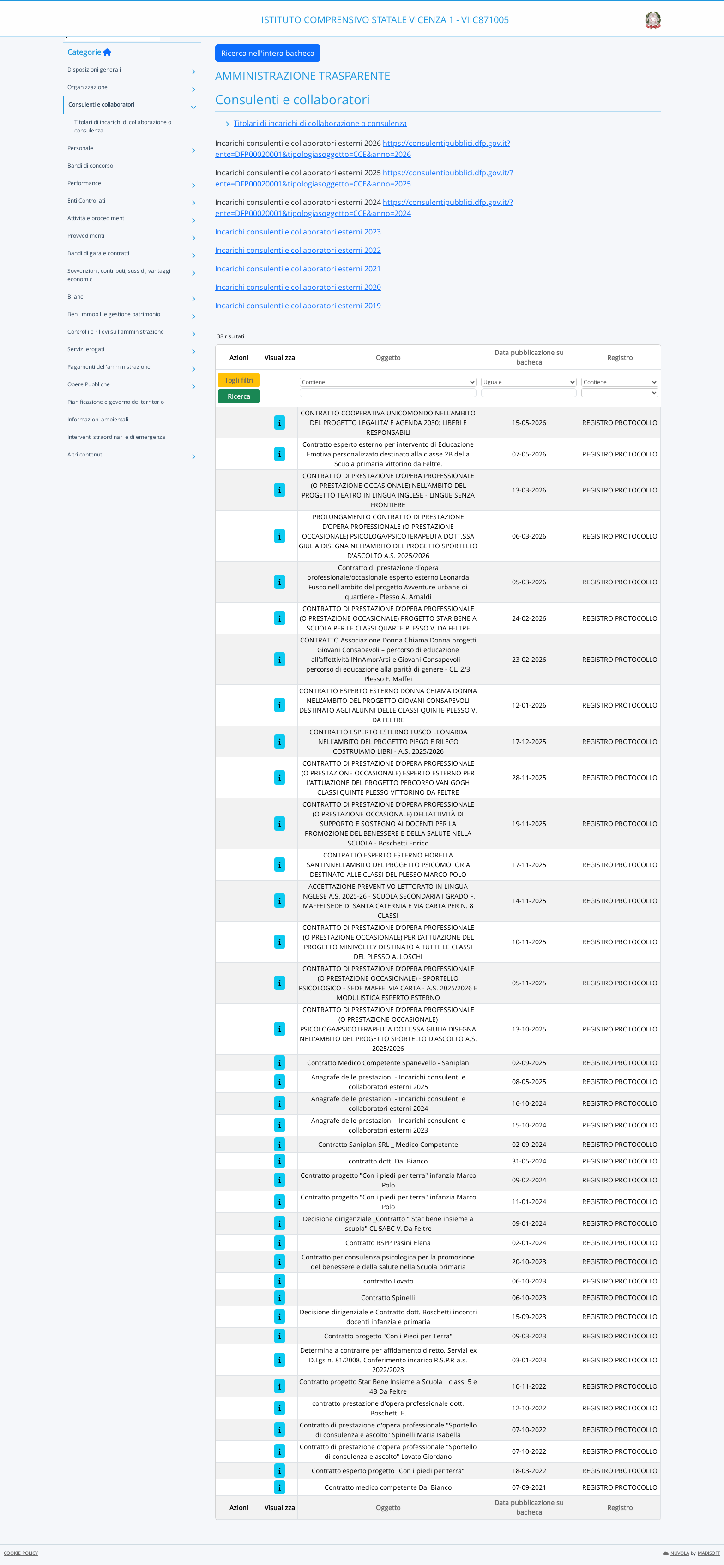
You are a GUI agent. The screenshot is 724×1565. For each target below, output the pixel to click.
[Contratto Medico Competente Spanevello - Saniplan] (279, 1062)
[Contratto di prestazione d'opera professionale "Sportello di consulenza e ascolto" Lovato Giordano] (279, 1451)
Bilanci (75, 309)
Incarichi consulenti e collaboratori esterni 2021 (298, 269)
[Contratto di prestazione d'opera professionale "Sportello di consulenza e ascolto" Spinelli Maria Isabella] (279, 1429)
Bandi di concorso (90, 178)
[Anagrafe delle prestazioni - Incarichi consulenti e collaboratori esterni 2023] (279, 1125)
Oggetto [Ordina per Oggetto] (388, 357)
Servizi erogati (85, 362)
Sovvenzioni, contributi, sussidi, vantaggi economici (118, 288)
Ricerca (239, 396)
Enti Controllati (86, 213)
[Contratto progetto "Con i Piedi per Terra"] (279, 1336)
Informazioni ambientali (97, 432)
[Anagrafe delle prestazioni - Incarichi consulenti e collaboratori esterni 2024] (279, 1103)
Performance (84, 196)
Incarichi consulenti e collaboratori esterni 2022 (298, 250)
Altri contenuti (85, 467)
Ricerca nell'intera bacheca (267, 53)
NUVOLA (676, 1553)
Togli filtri (238, 380)
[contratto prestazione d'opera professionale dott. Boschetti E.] (279, 1408)
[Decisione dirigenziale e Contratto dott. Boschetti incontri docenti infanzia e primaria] (279, 1316)
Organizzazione (87, 100)
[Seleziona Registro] (619, 392)
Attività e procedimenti (96, 231)
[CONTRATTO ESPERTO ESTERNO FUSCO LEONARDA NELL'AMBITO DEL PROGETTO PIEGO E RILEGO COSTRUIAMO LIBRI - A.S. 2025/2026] (279, 741)
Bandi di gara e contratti (98, 266)
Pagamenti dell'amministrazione (109, 380)
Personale (80, 161)
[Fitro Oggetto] (388, 392)
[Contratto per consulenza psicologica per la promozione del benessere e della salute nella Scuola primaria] (279, 1261)
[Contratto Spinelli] (279, 1297)
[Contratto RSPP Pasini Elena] (279, 1242)
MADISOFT (709, 1553)
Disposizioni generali (94, 82)
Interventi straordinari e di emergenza (116, 450)
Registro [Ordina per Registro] (620, 357)
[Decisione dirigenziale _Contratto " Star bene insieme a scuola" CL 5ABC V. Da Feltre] (279, 1223)
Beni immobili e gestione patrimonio (113, 327)
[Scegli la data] (529, 392)
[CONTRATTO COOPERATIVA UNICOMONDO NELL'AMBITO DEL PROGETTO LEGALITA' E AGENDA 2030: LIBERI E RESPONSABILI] (279, 422)
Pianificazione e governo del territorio (115, 415)
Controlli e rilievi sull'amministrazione (115, 344)
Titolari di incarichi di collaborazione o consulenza (122, 139)
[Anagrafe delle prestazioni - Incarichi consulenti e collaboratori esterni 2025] (279, 1081)
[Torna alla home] (107, 65)
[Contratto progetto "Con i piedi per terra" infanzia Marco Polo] (279, 1180)
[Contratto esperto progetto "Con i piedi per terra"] (279, 1470)
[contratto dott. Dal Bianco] (279, 1161)
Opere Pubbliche (88, 397)
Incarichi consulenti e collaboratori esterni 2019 (298, 305)
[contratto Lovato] (279, 1281)
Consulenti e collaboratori (101, 117)
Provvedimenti (85, 248)
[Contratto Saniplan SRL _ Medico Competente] (279, 1144)
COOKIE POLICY (21, 1553)
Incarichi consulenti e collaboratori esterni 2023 (298, 232)
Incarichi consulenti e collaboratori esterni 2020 (298, 287)
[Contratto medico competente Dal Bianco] (279, 1487)
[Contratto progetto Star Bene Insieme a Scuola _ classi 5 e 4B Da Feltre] (279, 1386)
